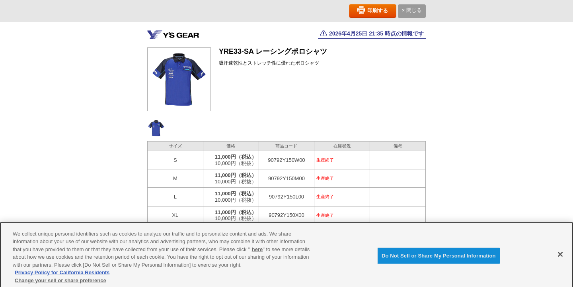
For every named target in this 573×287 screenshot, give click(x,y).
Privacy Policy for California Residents (62, 275)
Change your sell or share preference (60, 283)
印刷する (377, 11)
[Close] (560, 256)
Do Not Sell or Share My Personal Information (439, 258)
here (257, 252)
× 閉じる (412, 10)
